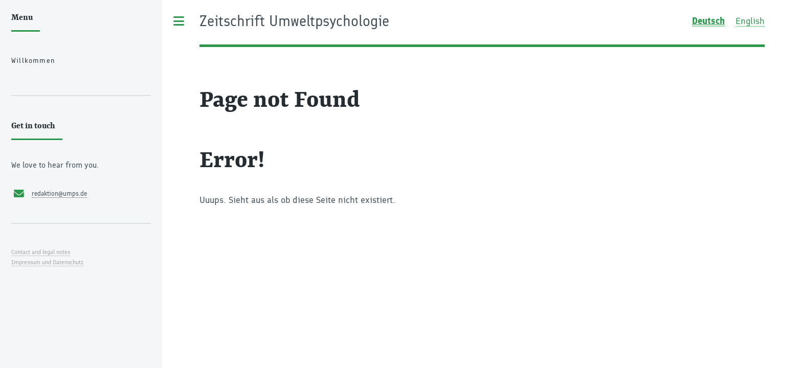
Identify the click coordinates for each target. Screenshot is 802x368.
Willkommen (33, 60)
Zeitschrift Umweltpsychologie (294, 21)
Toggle (179, 21)
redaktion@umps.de (59, 193)
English (750, 20)
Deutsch (708, 20)
